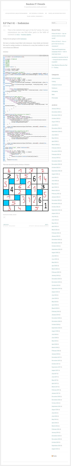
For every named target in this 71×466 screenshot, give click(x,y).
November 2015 (56, 439)
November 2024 (56, 128)
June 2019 (54, 298)
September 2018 (56, 328)
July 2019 (54, 295)
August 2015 (55, 449)
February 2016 (55, 429)
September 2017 (56, 367)
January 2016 (55, 432)
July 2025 (54, 125)
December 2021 (56, 200)
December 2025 (56, 112)
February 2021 (55, 233)
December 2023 (56, 151)
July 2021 (54, 216)
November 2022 (56, 164)
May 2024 (54, 138)
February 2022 (55, 193)
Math (14, 214)
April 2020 (54, 265)
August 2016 (55, 409)
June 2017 (54, 377)
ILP (4, 217)
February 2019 (55, 311)
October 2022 (55, 167)
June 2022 (54, 180)
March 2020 (55, 269)
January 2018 (55, 354)
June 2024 (54, 135)
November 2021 (56, 203)
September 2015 (56, 445)
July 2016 (54, 413)
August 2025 (55, 121)
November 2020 (56, 242)
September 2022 (56, 170)
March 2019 (55, 308)
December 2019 (56, 278)
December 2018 (56, 318)
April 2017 (54, 383)
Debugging (55, 91)
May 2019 (54, 301)
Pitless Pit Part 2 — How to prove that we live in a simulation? (59, 44)
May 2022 (54, 184)
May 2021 (54, 223)
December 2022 (56, 161)
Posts (55, 456)
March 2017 (55, 386)
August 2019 (55, 292)
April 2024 (54, 141)
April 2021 (54, 226)
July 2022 (54, 177)
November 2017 (56, 360)
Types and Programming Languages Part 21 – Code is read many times (59, 52)
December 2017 (56, 357)
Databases (54, 88)
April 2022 (54, 187)
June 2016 (54, 416)
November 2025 (56, 115)
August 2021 (55, 213)
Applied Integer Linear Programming (16, 13)
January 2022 (55, 197)
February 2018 (55, 350)
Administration (56, 78)
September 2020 (56, 249)
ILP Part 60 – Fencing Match (14, 225)
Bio (46, 13)
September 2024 (56, 131)
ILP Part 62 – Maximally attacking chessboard (37, 225)
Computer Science (57, 84)
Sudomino (24, 39)
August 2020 (55, 252)
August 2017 (55, 370)
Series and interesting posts (57, 13)
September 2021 (56, 210)
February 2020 (55, 272)
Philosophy (55, 98)
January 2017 (55, 393)
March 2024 (55, 144)
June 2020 (54, 259)
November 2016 (56, 399)
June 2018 (54, 337)
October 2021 (55, 206)
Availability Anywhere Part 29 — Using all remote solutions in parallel (60, 59)
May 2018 (54, 341)
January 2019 (55, 314)
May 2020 (54, 262)
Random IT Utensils (35, 4)
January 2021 (55, 236)
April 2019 (54, 305)
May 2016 (54, 419)
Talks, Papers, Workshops (34, 16)
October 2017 (55, 363)
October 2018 (55, 324)
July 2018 (54, 334)
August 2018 (55, 331)
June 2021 (54, 220)
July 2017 (54, 373)
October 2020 (55, 246)
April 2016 (54, 422)
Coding (11, 214)
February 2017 (55, 390)
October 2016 (55, 403)
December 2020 (56, 239)
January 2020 (55, 275)
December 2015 (56, 435)
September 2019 (56, 288)
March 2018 (55, 347)
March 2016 (55, 426)
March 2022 (55, 190)
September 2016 (56, 406)
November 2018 (56, 321)
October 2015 (55, 442)
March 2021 (55, 229)
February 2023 (55, 154)
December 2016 (56, 396)
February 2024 (55, 148)
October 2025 (55, 118)
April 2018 (54, 344)
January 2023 (55, 157)
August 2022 (55, 174)
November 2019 (56, 282)
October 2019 (55, 285)
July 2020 (54, 256)
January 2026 (55, 108)
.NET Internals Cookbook (36, 13)
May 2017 (54, 380)
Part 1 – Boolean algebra (25, 34)
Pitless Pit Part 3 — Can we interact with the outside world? (59, 36)
